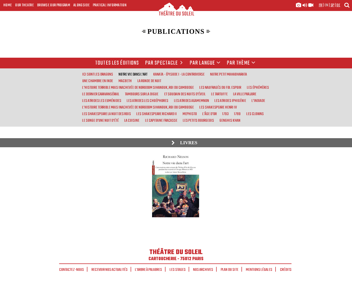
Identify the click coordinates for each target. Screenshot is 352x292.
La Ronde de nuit (149, 81)
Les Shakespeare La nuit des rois (106, 114)
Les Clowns (255, 114)
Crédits (286, 269)
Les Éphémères (258, 87)
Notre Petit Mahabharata (228, 74)
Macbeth (125, 81)
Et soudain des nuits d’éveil (185, 94)
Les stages (178, 269)
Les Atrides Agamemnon (191, 101)
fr (320, 5)
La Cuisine (131, 120)
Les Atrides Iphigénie (230, 101)
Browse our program (53, 5)
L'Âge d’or (209, 114)
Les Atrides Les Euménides (101, 101)
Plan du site (229, 269)
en (326, 5)
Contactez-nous (71, 269)
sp (332, 5)
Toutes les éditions (117, 63)
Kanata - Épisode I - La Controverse (179, 74)
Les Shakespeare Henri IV (218, 107)
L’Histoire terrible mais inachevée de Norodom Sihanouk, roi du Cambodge (138, 87)
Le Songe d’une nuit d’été (100, 120)
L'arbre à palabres (148, 269)
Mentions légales (259, 269)
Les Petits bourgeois (198, 120)
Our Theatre (24, 5)
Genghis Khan (229, 120)
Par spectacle (165, 63)
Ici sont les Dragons (97, 74)
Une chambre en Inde (97, 81)
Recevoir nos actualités (110, 269)
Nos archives (203, 269)
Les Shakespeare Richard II (156, 114)
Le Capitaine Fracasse (161, 120)
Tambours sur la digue (141, 94)
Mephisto (190, 114)
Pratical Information (110, 5)
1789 (237, 114)
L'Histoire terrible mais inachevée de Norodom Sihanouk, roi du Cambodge (138, 107)
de (338, 5)
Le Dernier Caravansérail (100, 94)
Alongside (81, 5)
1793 (225, 114)
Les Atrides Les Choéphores (147, 101)
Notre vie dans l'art (133, 74)
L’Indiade (258, 101)
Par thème (241, 63)
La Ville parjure (244, 94)
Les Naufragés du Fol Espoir (220, 87)
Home (7, 5)
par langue (205, 63)
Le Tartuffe (219, 94)
